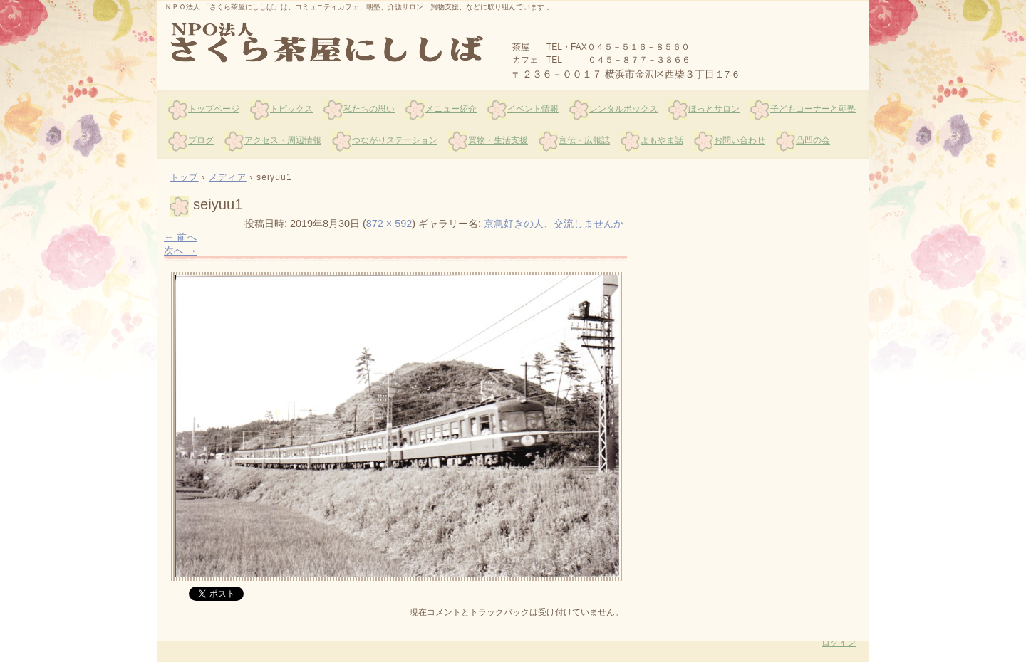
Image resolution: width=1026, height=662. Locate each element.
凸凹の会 (813, 140)
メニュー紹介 (451, 109)
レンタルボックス (623, 109)
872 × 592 (389, 223)
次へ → (180, 250)
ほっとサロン (714, 109)
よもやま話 (662, 140)
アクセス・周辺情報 (282, 140)
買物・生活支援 (498, 140)
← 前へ (180, 237)
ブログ (201, 140)
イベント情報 (533, 109)
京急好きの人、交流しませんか (553, 223)
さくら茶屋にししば (328, 43)
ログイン (839, 643)
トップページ (213, 109)
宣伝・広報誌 (584, 140)
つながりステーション (394, 140)
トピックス (291, 109)
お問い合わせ (739, 140)
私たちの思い (369, 109)
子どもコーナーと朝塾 (813, 109)
